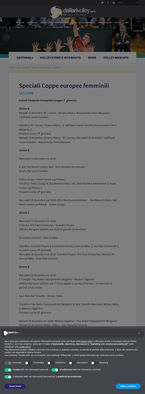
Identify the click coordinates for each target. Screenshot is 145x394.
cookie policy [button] (24, 347)
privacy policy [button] (87, 341)
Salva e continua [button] (128, 386)
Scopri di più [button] (15, 386)
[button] (139, 333)
